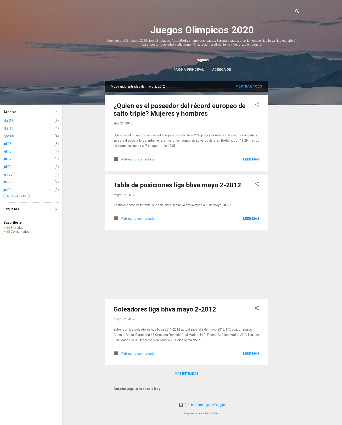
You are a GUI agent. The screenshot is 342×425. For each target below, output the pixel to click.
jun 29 (8, 182)
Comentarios (18, 232)
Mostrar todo (249, 86)
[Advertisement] (286, 147)
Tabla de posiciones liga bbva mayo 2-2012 (177, 185)
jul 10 (8, 151)
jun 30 (8, 174)
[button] (256, 105)
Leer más (251, 159)
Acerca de (221, 70)
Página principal (189, 70)
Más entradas (186, 373)
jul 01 (8, 167)
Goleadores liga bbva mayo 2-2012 (164, 309)
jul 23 (8, 144)
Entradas (15, 228)
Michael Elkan (212, 413)
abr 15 (8, 128)
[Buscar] (297, 12)
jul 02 (8, 159)
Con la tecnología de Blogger (202, 405)
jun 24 (8, 190)
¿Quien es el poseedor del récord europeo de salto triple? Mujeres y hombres (179, 109)
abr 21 (8, 121)
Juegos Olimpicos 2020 (202, 30)
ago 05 (9, 136)
